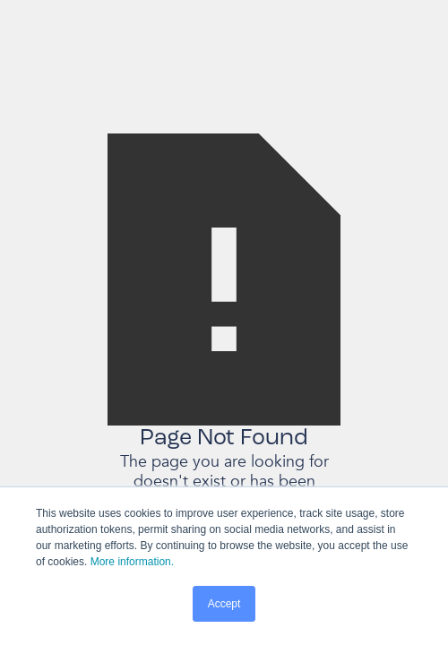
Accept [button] (224, 604)
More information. (132, 561)
